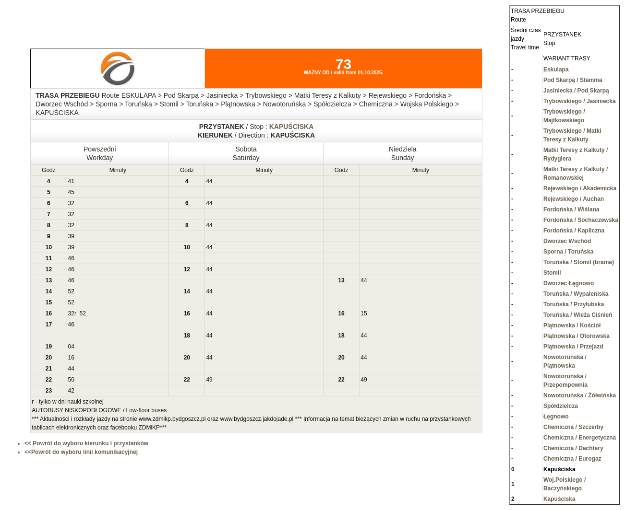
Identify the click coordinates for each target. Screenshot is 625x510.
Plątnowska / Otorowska (576, 336)
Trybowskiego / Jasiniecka (579, 101)
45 (71, 192)
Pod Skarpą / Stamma (572, 80)
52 (71, 291)
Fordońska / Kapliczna (573, 230)
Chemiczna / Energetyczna (579, 437)
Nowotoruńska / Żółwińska (579, 395)
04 (71, 346)
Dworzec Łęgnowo (568, 283)
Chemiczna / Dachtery (573, 448)
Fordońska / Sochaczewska (580, 220)
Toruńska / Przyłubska (573, 304)
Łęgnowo (556, 416)
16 (71, 357)
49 (209, 379)
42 (71, 390)
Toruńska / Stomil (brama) (578, 262)
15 (364, 313)
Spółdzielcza (560, 406)
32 (71, 203)
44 (209, 181)
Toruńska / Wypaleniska (576, 293)
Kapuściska (559, 499)
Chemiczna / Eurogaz (572, 458)
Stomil (552, 272)
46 (71, 258)
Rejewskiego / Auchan (573, 199)
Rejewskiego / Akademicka (579, 188)
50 (71, 379)
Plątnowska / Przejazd (573, 346)
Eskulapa (556, 69)
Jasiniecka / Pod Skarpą (576, 90)
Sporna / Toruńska (568, 251)
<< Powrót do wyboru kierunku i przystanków (86, 443)
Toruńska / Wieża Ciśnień (578, 315)
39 (71, 236)
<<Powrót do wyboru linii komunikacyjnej (81, 452)
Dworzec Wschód (567, 241)
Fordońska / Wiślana (571, 209)
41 (71, 181)
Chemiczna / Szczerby (573, 427)
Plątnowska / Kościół (572, 325)
